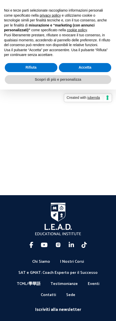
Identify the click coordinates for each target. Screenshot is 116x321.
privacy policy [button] (50, 15)
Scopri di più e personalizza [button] (58, 79)
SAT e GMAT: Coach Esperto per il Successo (58, 273)
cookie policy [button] (77, 30)
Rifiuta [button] (30, 67)
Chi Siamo (41, 262)
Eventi (93, 284)
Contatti (48, 295)
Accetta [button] (85, 67)
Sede (70, 295)
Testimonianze (64, 284)
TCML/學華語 (29, 284)
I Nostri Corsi (72, 262)
